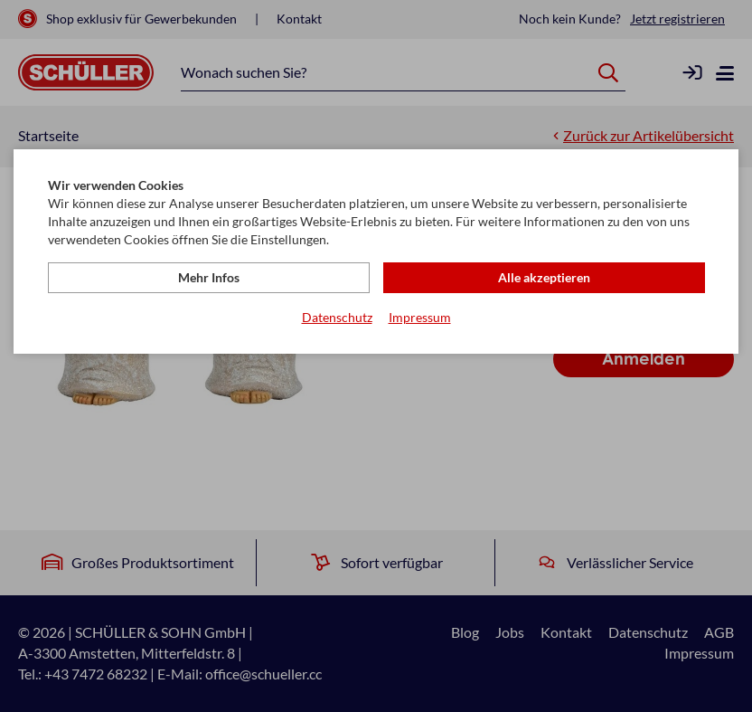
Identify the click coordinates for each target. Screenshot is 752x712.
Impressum (420, 317)
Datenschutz (337, 317)
